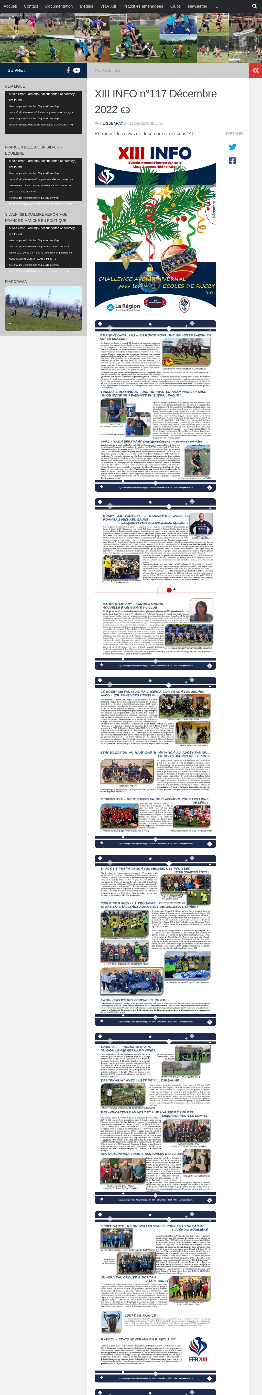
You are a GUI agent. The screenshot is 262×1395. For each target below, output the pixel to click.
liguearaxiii (114, 123)
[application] (43, 112)
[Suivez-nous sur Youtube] (76, 70)
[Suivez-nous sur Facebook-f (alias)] (68, 70)
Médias (86, 6)
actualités (108, 70)
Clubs (175, 6)
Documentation (59, 6)
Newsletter (197, 6)
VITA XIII (108, 6)
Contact (31, 6)
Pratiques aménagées (143, 6)
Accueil (10, 6)
